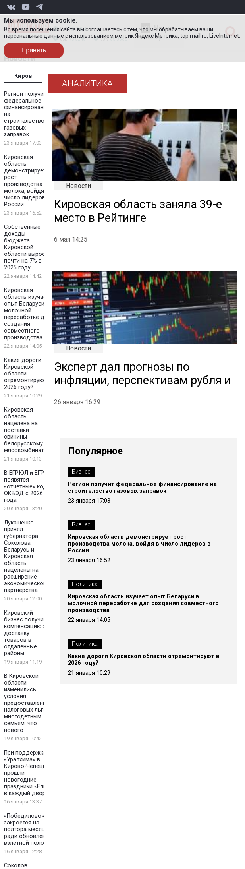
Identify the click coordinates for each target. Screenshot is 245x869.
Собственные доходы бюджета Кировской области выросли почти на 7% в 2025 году (28, 247)
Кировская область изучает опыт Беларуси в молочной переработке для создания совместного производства (27, 314)
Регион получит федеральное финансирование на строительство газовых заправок (142, 487)
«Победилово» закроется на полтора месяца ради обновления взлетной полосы (28, 829)
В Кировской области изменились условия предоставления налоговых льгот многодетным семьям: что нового (27, 703)
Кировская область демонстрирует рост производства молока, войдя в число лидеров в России (27, 181)
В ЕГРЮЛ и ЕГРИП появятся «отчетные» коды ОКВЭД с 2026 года (27, 486)
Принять (33, 50)
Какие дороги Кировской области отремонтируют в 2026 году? (144, 659)
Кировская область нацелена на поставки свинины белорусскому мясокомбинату (25, 430)
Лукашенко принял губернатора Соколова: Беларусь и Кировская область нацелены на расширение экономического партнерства (26, 556)
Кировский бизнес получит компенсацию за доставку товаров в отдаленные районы (26, 633)
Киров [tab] (23, 76)
